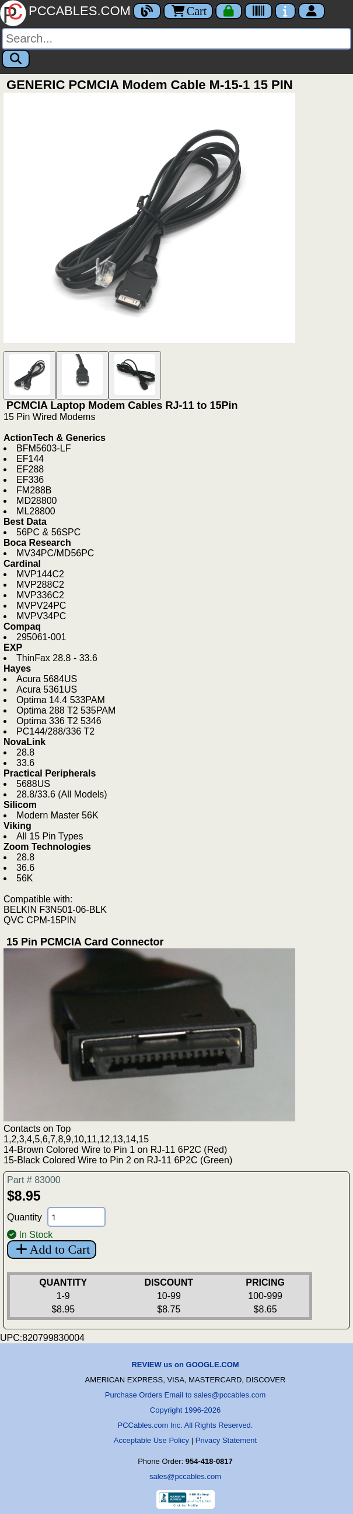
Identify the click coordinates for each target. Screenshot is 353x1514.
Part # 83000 (34, 1180)
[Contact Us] (285, 11)
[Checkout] (228, 11)
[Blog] (147, 11)
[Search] (176, 39)
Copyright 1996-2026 (185, 1410)
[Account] (311, 11)
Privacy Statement (226, 1440)
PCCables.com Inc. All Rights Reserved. (185, 1425)
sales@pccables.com (185, 1476)
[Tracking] (258, 11)
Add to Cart (51, 1249)
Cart (188, 11)
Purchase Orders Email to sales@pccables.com (185, 1395)
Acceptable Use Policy (151, 1440)
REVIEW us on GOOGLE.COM (185, 1364)
